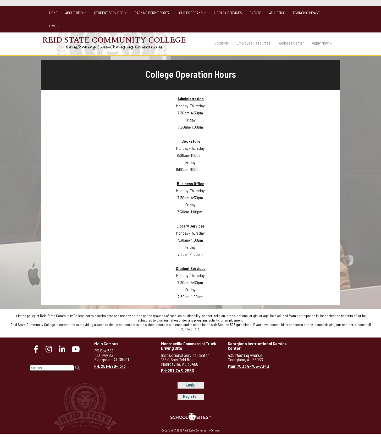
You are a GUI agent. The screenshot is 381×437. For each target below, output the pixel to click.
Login (190, 384)
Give (54, 26)
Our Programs (192, 12)
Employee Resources (253, 42)
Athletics (277, 12)
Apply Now (322, 42)
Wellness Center (291, 42)
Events (255, 12)
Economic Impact (306, 12)
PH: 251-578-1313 (110, 366)
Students (221, 42)
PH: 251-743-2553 (177, 370)
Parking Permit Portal (153, 12)
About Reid (75, 12)
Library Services (228, 12)
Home (53, 12)
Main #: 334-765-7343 (248, 366)
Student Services (110, 12)
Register (190, 396)
